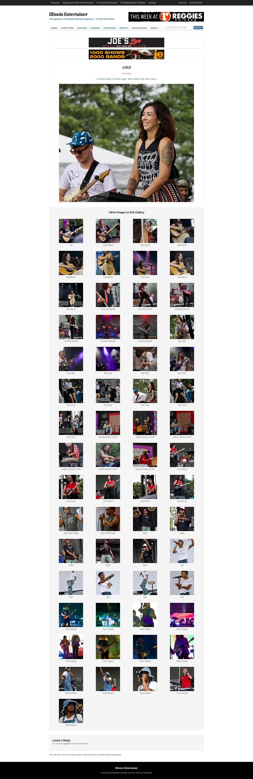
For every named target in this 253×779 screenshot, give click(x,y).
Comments (197, 3)
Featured (82, 28)
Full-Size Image (119, 79)
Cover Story (67, 28)
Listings (152, 3)
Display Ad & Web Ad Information (78, 3)
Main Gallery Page (136, 79)
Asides (54, 28)
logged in (68, 743)
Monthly (124, 28)
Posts (184, 3)
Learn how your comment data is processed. (102, 755)
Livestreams (109, 28)
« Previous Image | (104, 79)
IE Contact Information (107, 3)
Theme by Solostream (143, 773)
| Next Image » (151, 79)
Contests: (55, 3)
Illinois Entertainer (68, 14)
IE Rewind (95, 28)
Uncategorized (139, 28)
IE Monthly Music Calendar (133, 3)
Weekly (154, 28)
